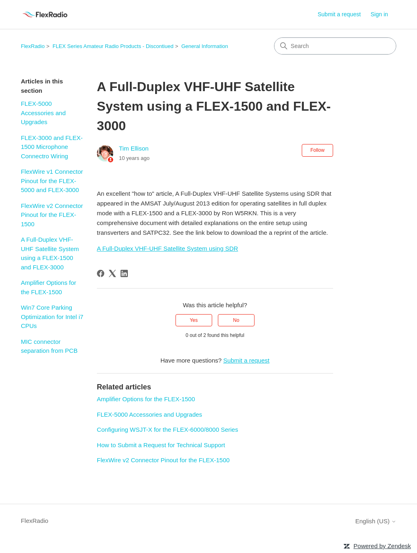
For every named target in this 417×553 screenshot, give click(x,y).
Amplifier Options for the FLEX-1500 (48, 287)
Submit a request (339, 14)
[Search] (335, 46)
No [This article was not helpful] (236, 320)
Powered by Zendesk (382, 545)
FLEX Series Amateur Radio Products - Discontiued (113, 46)
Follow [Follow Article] (317, 150)
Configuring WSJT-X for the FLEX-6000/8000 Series (167, 429)
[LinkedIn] (124, 273)
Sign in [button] (379, 14)
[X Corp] (112, 273)
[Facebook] (100, 273)
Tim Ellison (134, 148)
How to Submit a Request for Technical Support (161, 445)
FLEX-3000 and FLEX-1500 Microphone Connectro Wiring (52, 147)
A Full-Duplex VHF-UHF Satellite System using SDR (167, 248)
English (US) (375, 521)
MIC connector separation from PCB (49, 346)
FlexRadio (33, 46)
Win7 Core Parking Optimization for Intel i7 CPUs (52, 316)
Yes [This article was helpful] (194, 320)
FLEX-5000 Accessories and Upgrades (43, 112)
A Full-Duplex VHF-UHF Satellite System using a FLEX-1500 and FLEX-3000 (50, 253)
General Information (204, 46)
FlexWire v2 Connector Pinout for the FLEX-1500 (52, 214)
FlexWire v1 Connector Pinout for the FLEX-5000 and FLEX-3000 (52, 180)
